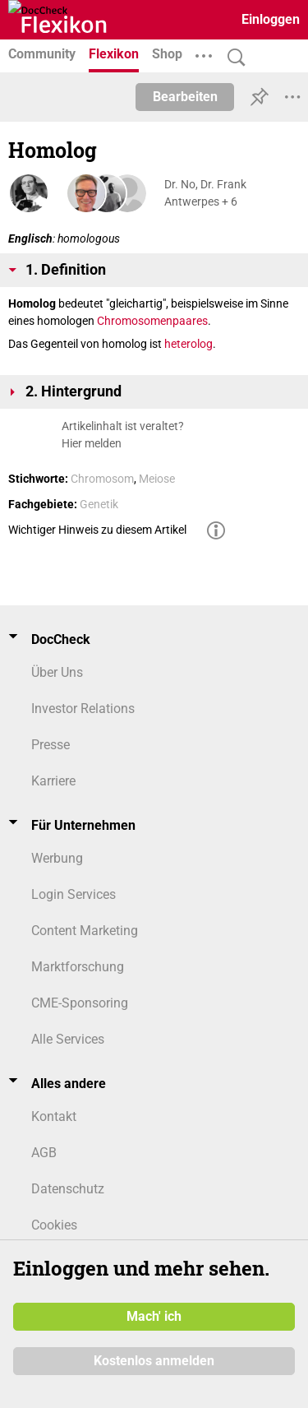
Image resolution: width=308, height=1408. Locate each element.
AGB (44, 1152)
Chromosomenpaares (152, 320)
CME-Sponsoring (79, 1003)
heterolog (188, 343)
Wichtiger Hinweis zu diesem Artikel (97, 529)
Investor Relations (83, 708)
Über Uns (57, 672)
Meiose (157, 478)
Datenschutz (67, 1189)
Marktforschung (77, 967)
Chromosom (102, 478)
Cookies (54, 1225)
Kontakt (53, 1116)
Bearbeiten (185, 96)
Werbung (57, 858)
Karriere (53, 781)
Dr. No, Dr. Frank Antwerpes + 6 (205, 193)
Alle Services (67, 1039)
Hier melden (92, 443)
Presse (50, 745)
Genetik (99, 504)
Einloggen (270, 19)
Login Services (73, 894)
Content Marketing (84, 930)
